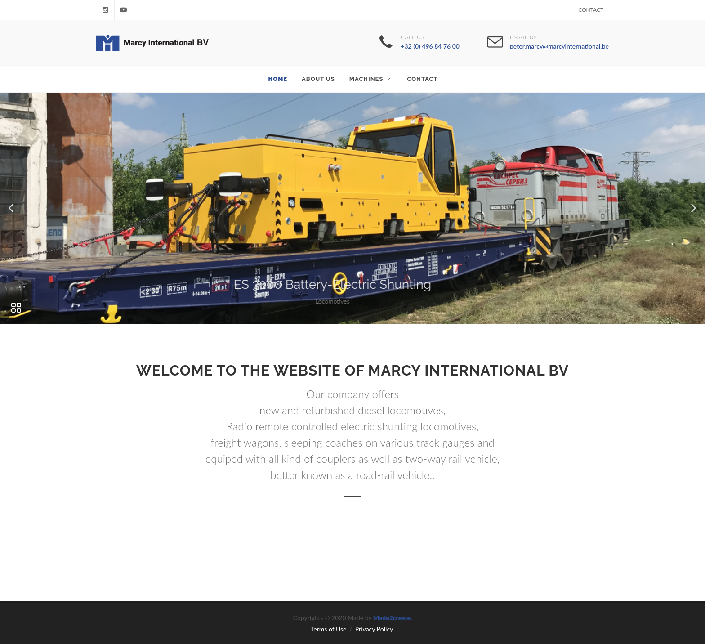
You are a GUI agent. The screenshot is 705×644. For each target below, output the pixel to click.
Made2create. (392, 618)
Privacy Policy (374, 629)
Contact (590, 9)
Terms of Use (329, 629)
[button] (11, 208)
